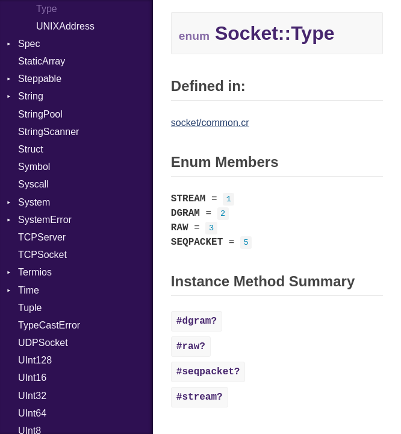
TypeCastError (49, 325)
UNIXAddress (65, 26)
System (34, 202)
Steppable (39, 79)
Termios (35, 272)
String (30, 96)
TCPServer (42, 237)
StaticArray (41, 61)
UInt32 (32, 396)
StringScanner (48, 132)
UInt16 (32, 378)
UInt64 (32, 413)
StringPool (40, 114)
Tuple (30, 308)
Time (28, 290)
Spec (29, 44)
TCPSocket (42, 255)
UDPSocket (43, 343)
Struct (30, 149)
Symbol (34, 167)
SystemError (45, 220)
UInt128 (35, 360)
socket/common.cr (210, 123)
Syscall (33, 184)
